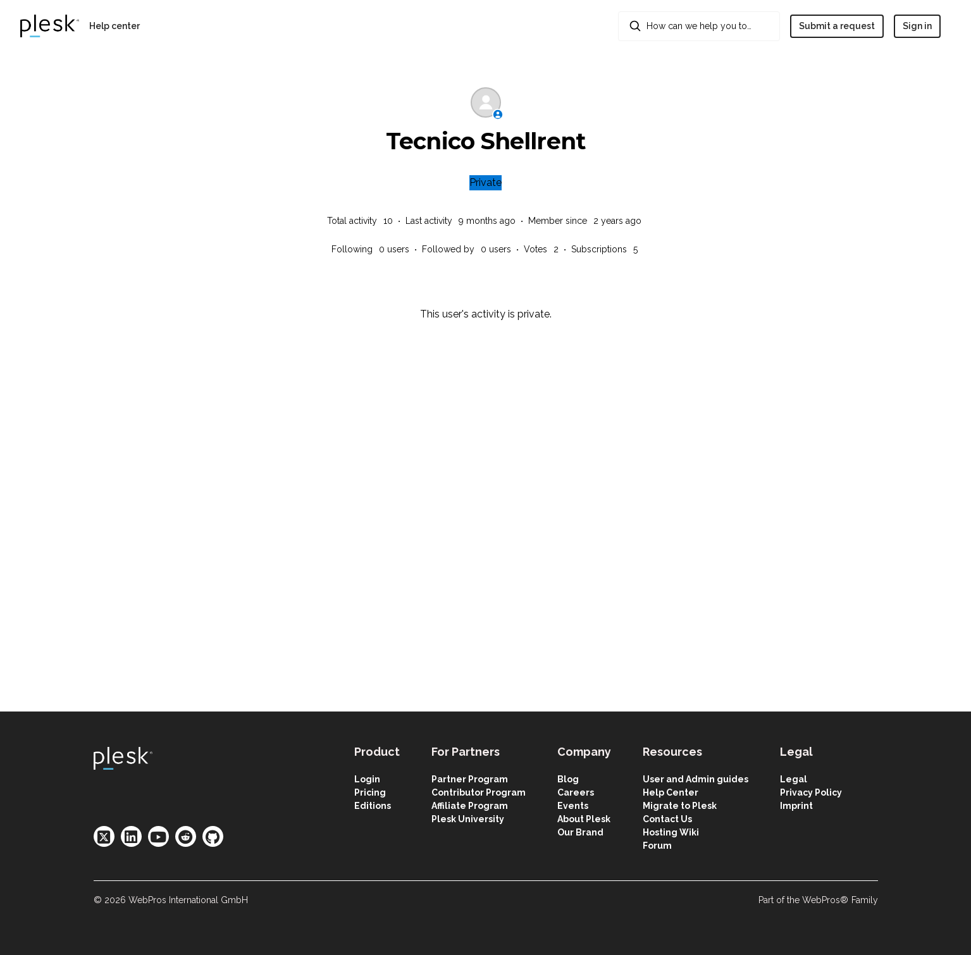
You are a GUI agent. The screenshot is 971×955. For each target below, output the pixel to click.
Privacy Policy (811, 792)
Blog (568, 779)
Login (367, 779)
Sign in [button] (917, 26)
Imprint (796, 806)
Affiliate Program (469, 806)
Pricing (370, 792)
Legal (793, 779)
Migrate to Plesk (680, 806)
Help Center (670, 792)
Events (572, 806)
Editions (372, 806)
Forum (657, 846)
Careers (575, 792)
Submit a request (837, 26)
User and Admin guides (695, 779)
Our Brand (580, 832)
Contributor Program (478, 792)
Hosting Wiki (671, 832)
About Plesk (583, 819)
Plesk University (467, 819)
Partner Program (469, 779)
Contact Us (667, 819)
